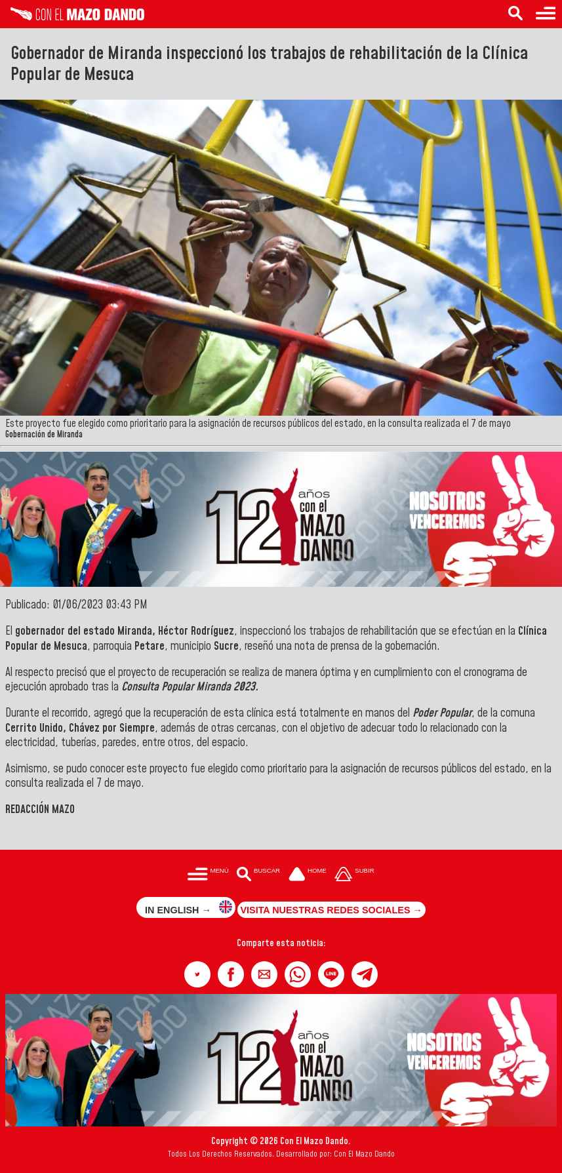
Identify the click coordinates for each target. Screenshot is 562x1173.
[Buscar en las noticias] (515, 14)
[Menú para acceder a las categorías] (545, 14)
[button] (197, 974)
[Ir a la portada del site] (307, 875)
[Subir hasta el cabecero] (355, 875)
